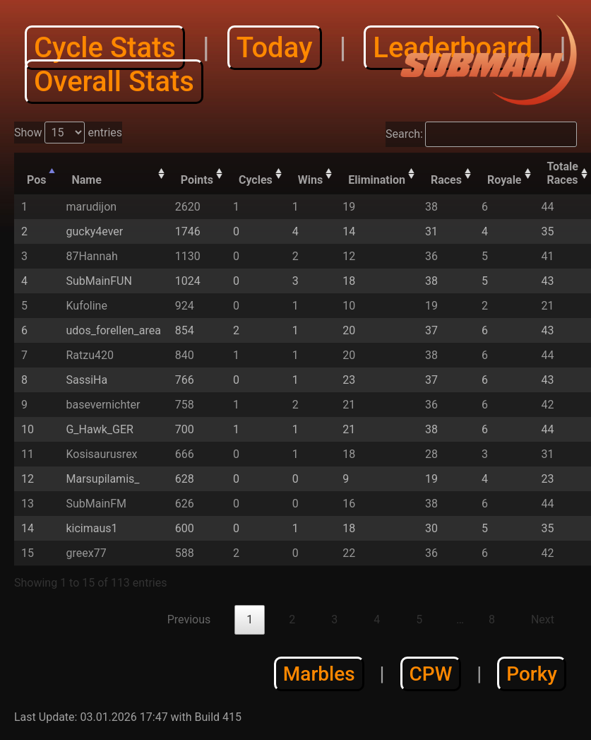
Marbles (319, 674)
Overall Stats (114, 81)
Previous (189, 619)
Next (542, 619)
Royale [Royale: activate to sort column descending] (504, 180)
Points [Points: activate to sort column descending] (197, 180)
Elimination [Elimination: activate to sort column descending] (376, 180)
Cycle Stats (105, 47)
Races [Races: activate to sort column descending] (446, 180)
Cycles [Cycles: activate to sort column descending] (256, 180)
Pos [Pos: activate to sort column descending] (36, 180)
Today (275, 47)
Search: (481, 134)
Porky (531, 674)
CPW (431, 674)
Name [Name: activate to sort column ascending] (86, 180)
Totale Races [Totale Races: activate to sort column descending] (562, 173)
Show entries (68, 132)
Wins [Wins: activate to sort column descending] (310, 180)
